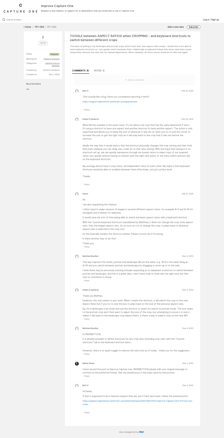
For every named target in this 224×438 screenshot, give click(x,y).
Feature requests (52, 59)
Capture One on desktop (52, 64)
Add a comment (135, 80)
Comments (80, 70)
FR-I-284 (39, 27)
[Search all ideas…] (26, 19)
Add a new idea (176, 27)
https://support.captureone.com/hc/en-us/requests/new (110, 101)
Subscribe (193, 27)
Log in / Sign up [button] (211, 19)
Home (28, 27)
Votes (99, 70)
